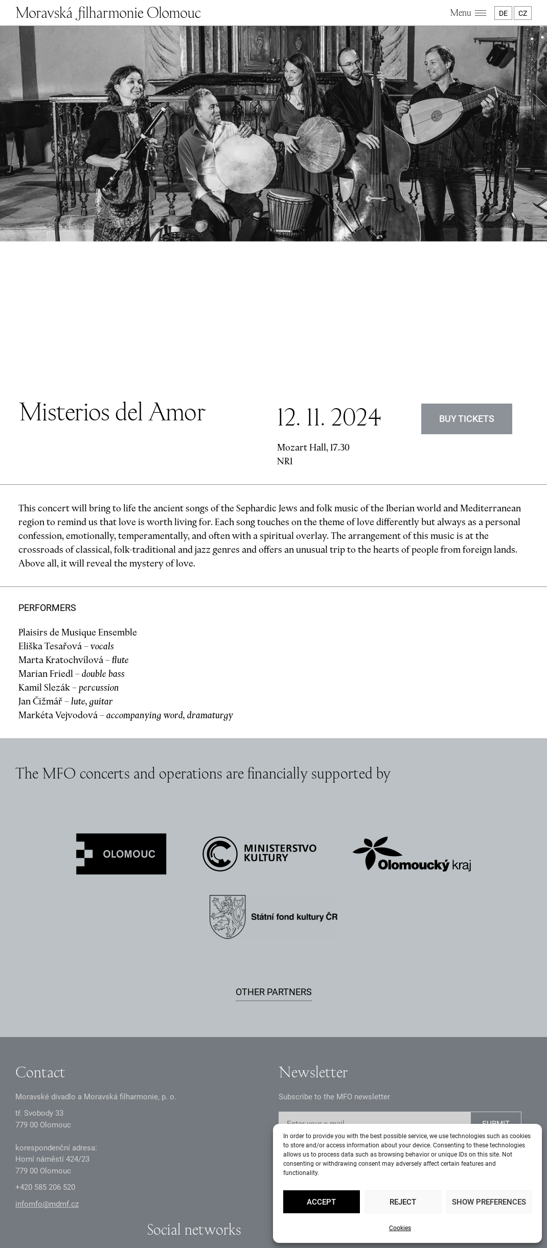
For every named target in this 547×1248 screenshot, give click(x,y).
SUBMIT (496, 1018)
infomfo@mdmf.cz (47, 1097)
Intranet (267, 1199)
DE (503, 13)
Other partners (274, 885)
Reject (403, 1202)
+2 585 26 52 (45, 1081)
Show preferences (489, 1202)
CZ (522, 13)
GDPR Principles (172, 1199)
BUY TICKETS (466, 312)
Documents (226, 1199)
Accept (321, 1202)
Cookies (400, 1228)
